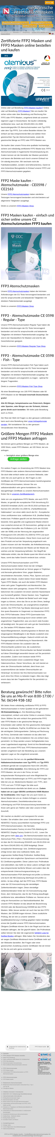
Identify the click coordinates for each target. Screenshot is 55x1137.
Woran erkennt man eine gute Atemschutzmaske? (16, 1101)
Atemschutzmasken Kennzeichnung (12, 1063)
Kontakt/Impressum (8, 1123)
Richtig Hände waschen (9, 1117)
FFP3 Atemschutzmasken (18, 291)
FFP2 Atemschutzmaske (10, 1068)
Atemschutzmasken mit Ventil (10, 1099)
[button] (49, 2)
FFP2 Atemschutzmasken (18, 194)
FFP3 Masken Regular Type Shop (31, 346)
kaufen (15, 23)
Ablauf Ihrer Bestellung (9, 1057)
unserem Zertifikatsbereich (23, 494)
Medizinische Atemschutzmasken (12, 1083)
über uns (19, 836)
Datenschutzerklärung (8, 1128)
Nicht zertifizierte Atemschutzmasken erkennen (15, 1064)
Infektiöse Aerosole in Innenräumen (13, 1092)
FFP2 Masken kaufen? (33, 108)
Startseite (6, 1053)
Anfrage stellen (18, 459)
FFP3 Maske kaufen (8, 1079)
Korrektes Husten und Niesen (10, 1119)
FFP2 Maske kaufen (8, 1070)
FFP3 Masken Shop (25, 306)
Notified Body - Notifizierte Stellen (11, 1116)
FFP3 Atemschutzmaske (10, 1077)
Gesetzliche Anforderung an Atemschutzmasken (15, 1114)
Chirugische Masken (8, 1088)
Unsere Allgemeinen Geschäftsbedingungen (14, 1126)
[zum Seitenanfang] (28, 1047)
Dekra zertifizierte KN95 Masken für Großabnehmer (16, 1059)
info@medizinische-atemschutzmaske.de (45, 17)
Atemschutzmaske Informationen (12, 1096)
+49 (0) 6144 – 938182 (24, 16)
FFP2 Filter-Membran (8, 1061)
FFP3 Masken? (24, 111)
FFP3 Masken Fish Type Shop (29, 386)
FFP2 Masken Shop (25, 206)
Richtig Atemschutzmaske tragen (11, 1098)
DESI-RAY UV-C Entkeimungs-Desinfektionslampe (17, 1094)
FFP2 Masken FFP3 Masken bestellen (14, 1055)
